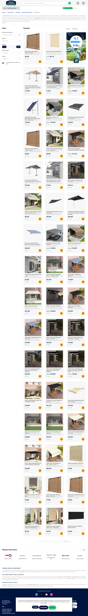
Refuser (31, 607)
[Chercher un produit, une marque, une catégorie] (46, 3)
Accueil (3, 12)
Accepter (56, 607)
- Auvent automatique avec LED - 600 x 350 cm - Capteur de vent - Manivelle (54, 307)
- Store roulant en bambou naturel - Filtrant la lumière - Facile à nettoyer (76, 465)
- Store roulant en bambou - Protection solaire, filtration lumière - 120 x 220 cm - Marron (33, 151)
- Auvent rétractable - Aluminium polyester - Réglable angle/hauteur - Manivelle (75, 435)
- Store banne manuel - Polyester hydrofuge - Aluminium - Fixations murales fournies (54, 214)
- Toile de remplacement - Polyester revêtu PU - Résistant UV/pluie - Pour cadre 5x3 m (33, 214)
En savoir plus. (44, 603)
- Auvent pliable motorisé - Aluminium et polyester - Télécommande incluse (75, 403)
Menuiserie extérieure (27, 12)
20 (67, 541)
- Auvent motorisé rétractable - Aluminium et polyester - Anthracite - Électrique (76, 309)
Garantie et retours (6, 612)
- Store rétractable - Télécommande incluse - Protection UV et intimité (54, 466)
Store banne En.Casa (66, 558)
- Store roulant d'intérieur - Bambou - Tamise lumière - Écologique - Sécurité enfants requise (76, 498)
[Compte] (78, 3)
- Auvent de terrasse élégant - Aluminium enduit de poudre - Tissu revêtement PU (33, 435)
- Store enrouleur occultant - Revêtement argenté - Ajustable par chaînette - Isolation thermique (32, 498)
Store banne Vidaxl (8, 558)
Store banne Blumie (80, 558)
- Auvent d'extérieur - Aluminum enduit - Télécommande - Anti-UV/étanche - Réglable (32, 340)
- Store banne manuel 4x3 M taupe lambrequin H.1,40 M (76, 244)
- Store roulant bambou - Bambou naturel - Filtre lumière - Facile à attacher (32, 54)
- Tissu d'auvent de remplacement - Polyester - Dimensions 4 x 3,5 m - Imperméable (54, 151)
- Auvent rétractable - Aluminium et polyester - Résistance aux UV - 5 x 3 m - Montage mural (54, 435)
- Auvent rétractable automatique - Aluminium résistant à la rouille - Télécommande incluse (76, 277)
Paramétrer (43, 607)
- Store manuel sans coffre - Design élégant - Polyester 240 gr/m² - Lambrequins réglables (54, 120)
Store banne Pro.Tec (22, 558)
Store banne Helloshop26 (37, 558)
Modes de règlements (7, 610)
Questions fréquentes (7, 609)
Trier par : (68, 28)
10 (64, 541)
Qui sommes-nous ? (6, 602)
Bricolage (18, 12)
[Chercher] (69, 3)
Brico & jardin (11, 12)
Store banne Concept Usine (51, 558)
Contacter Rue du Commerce (8, 613)
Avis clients (4, 603)
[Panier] (83, 3)
